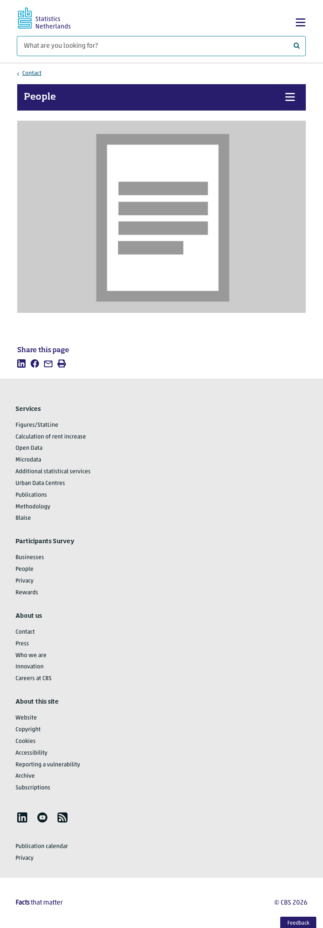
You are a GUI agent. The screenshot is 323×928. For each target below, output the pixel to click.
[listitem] (21, 363)
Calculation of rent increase (51, 437)
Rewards (27, 592)
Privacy (25, 581)
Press (22, 644)
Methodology (33, 507)
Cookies (26, 741)
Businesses (30, 557)
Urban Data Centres (40, 483)
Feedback (298, 923)
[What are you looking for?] (161, 46)
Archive (25, 776)
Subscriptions (33, 788)
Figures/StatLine (37, 425)
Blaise (23, 518)
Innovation (30, 667)
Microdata (28, 460)
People (40, 97)
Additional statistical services (53, 471)
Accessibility (31, 753)
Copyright (28, 729)
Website (26, 718)
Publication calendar (42, 846)
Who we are (31, 655)
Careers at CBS (34, 678)
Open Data (29, 448)
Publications (31, 495)
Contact (32, 73)
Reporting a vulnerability (48, 765)
